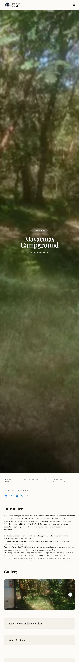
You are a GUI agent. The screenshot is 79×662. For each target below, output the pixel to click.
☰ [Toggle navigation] (74, 4)
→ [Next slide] (70, 594)
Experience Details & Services (25, 623)
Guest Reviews (17, 640)
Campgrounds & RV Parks (36, 479)
